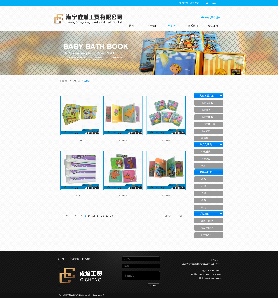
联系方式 (194, 3)
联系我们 (194, 25)
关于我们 (153, 25)
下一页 (179, 215)
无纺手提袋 (207, 228)
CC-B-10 (80, 140)
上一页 (168, 215)
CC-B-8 (166, 140)
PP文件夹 (206, 151)
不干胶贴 (205, 158)
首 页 (133, 25)
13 (80, 215)
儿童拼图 (205, 110)
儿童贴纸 (205, 131)
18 (102, 215)
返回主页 (183, 3)
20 (111, 215)
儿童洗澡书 (207, 102)
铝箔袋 (204, 138)
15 (89, 215)
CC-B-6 (123, 195)
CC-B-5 (166, 195)
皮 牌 (203, 193)
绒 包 (203, 207)
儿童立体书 (207, 117)
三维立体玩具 (208, 124)
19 (107, 215)
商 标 (203, 179)
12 (76, 215)
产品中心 (174, 25)
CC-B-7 (79, 195)
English (213, 3)
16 (93, 215)
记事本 (204, 165)
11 (71, 215)
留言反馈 (214, 25)
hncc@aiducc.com (213, 278)
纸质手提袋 (207, 220)
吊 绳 (203, 200)
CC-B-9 (123, 140)
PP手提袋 (206, 235)
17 (98, 215)
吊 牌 (203, 186)
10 (67, 215)
